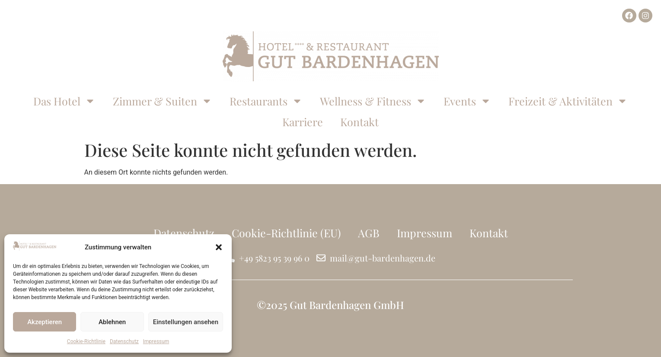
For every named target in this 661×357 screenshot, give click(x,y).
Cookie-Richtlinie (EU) (286, 233)
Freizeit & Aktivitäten (568, 101)
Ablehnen (112, 322)
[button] (218, 247)
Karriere (302, 122)
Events (467, 101)
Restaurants (266, 101)
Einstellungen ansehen (185, 322)
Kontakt (359, 122)
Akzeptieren (44, 322)
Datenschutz (124, 341)
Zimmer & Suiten (162, 101)
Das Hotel (64, 101)
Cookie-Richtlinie (86, 341)
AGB (369, 233)
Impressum (156, 341)
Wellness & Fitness (373, 101)
